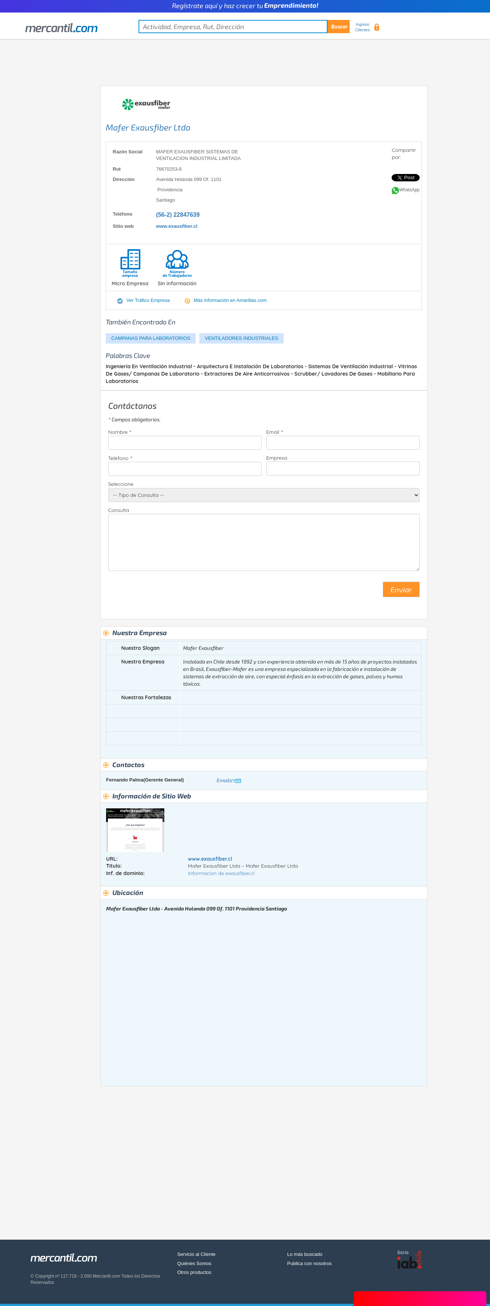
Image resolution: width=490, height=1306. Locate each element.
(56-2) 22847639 (178, 215)
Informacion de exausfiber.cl (221, 873)
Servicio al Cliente (196, 1254)
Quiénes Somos (194, 1263)
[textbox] (244, 26)
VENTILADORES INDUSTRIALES (241, 338)
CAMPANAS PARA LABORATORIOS (150, 338)
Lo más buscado (304, 1254)
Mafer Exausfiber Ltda (148, 127)
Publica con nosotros (309, 1263)
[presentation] (164, 592)
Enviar (401, 589)
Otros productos (194, 1272)
